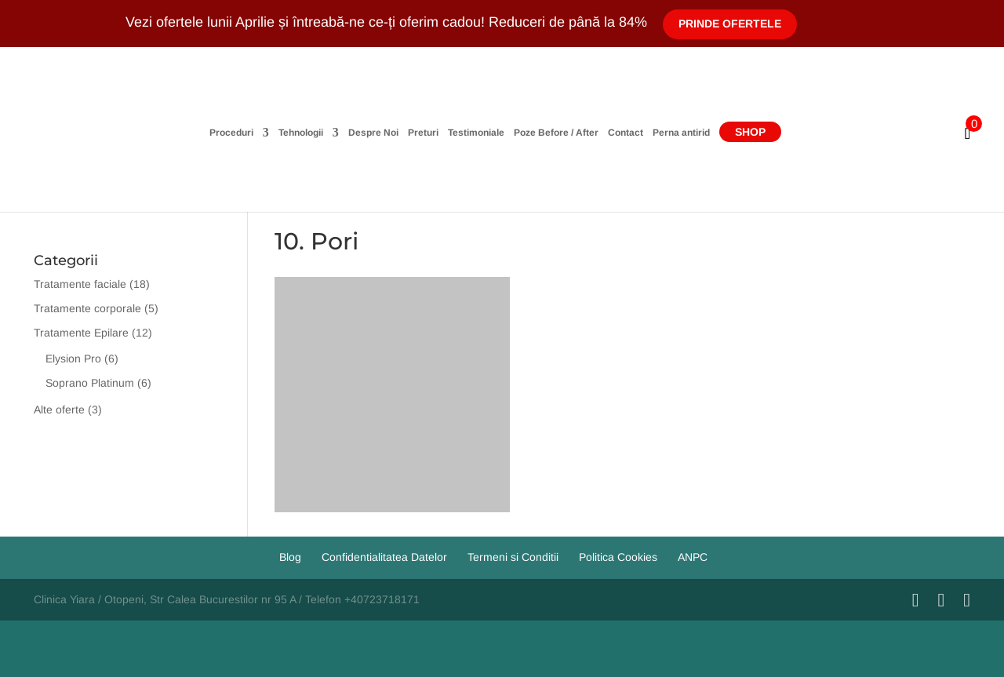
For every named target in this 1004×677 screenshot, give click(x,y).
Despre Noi (373, 133)
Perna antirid (681, 133)
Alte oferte (59, 409)
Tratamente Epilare (81, 332)
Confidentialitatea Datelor (384, 557)
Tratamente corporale (87, 308)
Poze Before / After (556, 133)
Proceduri (231, 133)
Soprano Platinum (89, 383)
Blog (290, 557)
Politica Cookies (618, 557)
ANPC (693, 557)
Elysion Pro (73, 358)
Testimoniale (476, 133)
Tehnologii (300, 133)
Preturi (423, 133)
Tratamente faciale (80, 284)
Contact (625, 133)
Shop (750, 132)
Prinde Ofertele (729, 23)
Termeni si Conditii (512, 557)
